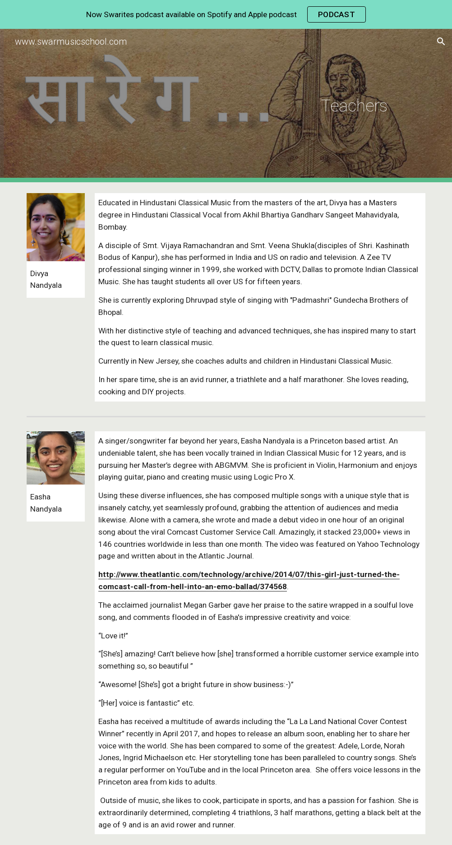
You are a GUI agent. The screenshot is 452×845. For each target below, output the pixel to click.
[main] (260, 105)
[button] (441, 41)
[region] (226, 14)
